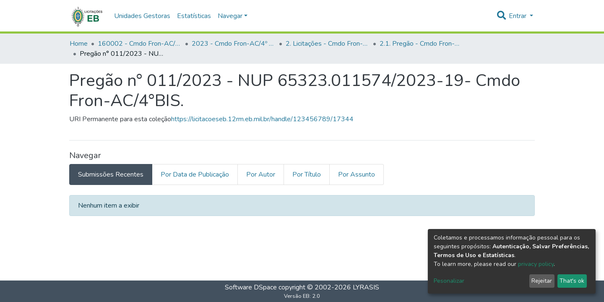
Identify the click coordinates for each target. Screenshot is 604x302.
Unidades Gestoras (142, 16)
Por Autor (260, 174)
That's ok (572, 281)
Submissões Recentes (110, 174)
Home (79, 43)
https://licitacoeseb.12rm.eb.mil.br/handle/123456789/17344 (262, 119)
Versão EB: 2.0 (302, 296)
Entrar (518, 16)
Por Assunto (356, 174)
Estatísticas (194, 16)
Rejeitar (541, 281)
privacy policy (536, 264)
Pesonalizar (449, 281)
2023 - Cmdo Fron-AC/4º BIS (234, 43)
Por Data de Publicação (195, 174)
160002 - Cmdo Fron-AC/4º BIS (140, 43)
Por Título (306, 174)
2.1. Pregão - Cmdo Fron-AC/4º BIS (421, 43)
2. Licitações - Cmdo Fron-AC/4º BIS (328, 43)
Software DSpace (251, 287)
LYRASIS (366, 287)
